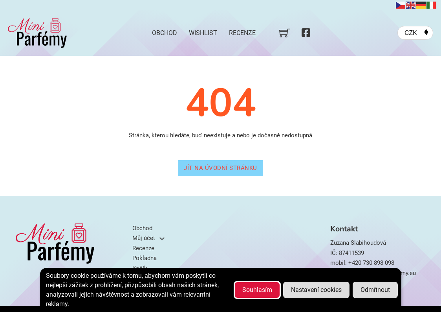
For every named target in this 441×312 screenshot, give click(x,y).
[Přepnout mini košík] (284, 33)
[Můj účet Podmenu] (162, 239)
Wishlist (203, 33)
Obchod (164, 33)
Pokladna (144, 258)
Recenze (242, 33)
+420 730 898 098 (371, 262)
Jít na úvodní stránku (220, 168)
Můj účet (143, 238)
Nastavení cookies (316, 290)
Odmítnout (375, 290)
